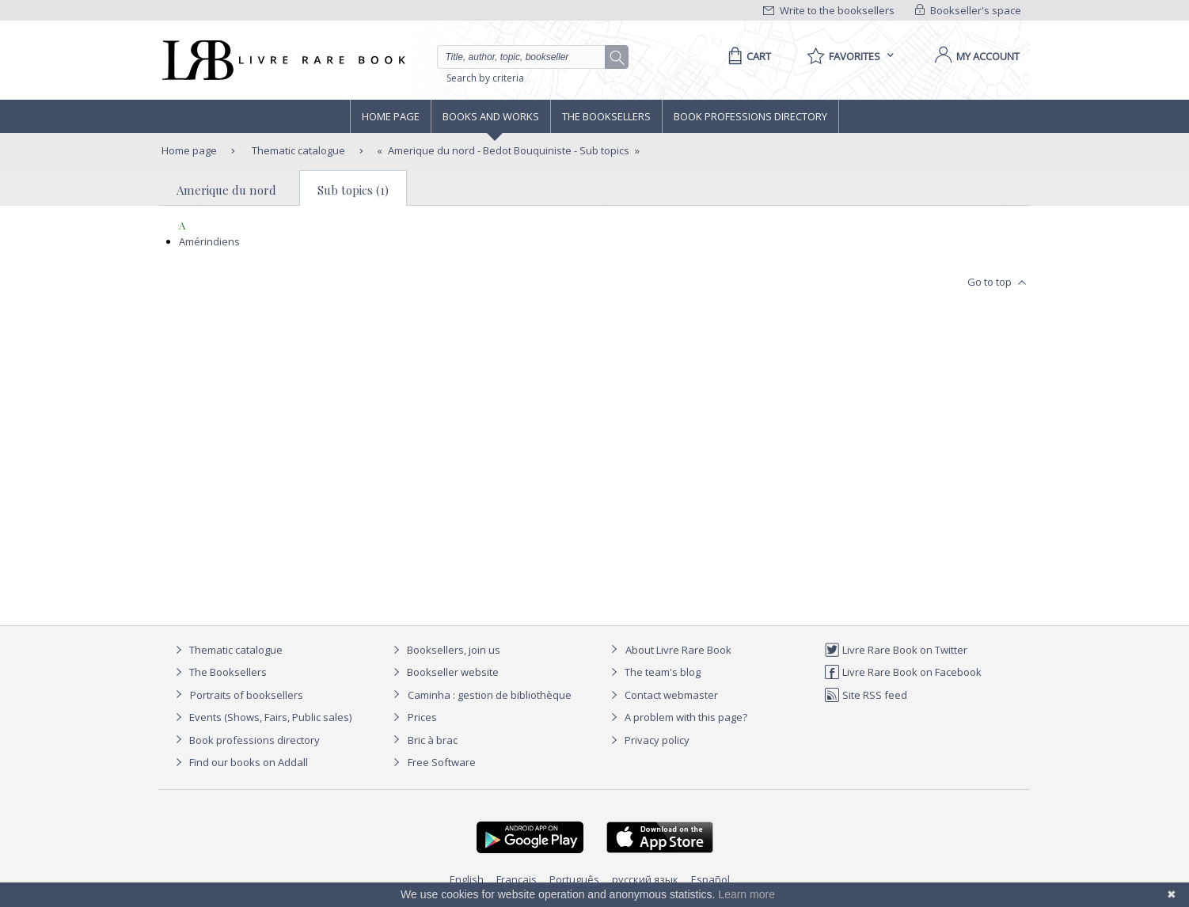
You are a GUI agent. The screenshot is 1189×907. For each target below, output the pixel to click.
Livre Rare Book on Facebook (903, 672)
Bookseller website (444, 672)
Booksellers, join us (444, 650)
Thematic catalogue (297, 150)
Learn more (746, 894)
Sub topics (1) (353, 190)
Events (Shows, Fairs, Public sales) (261, 717)
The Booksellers (606, 116)
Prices (422, 717)
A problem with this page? (676, 717)
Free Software (442, 762)
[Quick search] (528, 57)
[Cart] (747, 56)
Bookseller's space (968, 10)
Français (516, 879)
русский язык (645, 879)
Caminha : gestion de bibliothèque (490, 695)
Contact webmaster (662, 695)
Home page (391, 116)
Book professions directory (750, 116)
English (467, 879)
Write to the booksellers (829, 10)
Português (574, 879)
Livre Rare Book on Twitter (895, 650)
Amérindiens (209, 241)
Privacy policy (647, 740)
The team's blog (653, 672)
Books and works (491, 116)
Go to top (998, 282)
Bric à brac (433, 740)
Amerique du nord (226, 190)
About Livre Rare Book (678, 650)
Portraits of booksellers (246, 695)
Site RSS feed (865, 695)
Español (710, 879)
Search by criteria (485, 78)
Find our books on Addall (239, 762)
